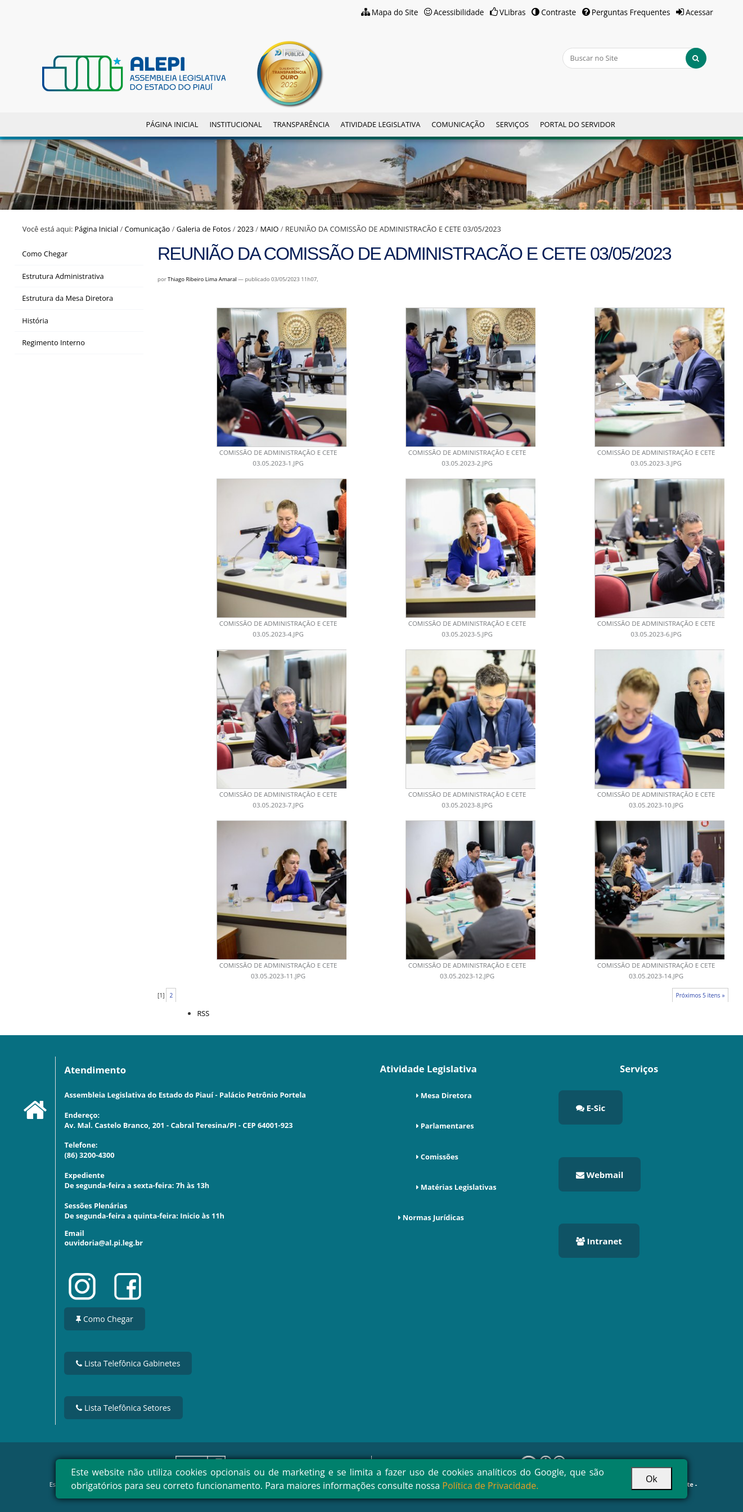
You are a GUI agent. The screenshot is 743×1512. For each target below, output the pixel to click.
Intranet (599, 1241)
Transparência (301, 124)
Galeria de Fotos (204, 229)
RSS (203, 1013)
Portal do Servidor (577, 124)
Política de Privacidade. (490, 1485)
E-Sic (591, 1107)
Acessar (699, 12)
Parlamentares (447, 1126)
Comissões (439, 1157)
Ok (652, 1479)
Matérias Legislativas (459, 1187)
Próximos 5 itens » (700, 995)
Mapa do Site (395, 12)
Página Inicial (172, 124)
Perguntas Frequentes (631, 12)
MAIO (269, 229)
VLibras (512, 12)
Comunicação (457, 124)
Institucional (235, 124)
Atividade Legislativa (380, 124)
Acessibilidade (459, 12)
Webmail (600, 1174)
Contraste (558, 12)
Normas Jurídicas (433, 1217)
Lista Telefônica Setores (123, 1407)
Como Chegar (104, 1319)
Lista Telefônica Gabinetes (128, 1363)
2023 (245, 229)
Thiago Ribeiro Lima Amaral (202, 279)
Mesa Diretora (446, 1095)
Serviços (512, 124)
